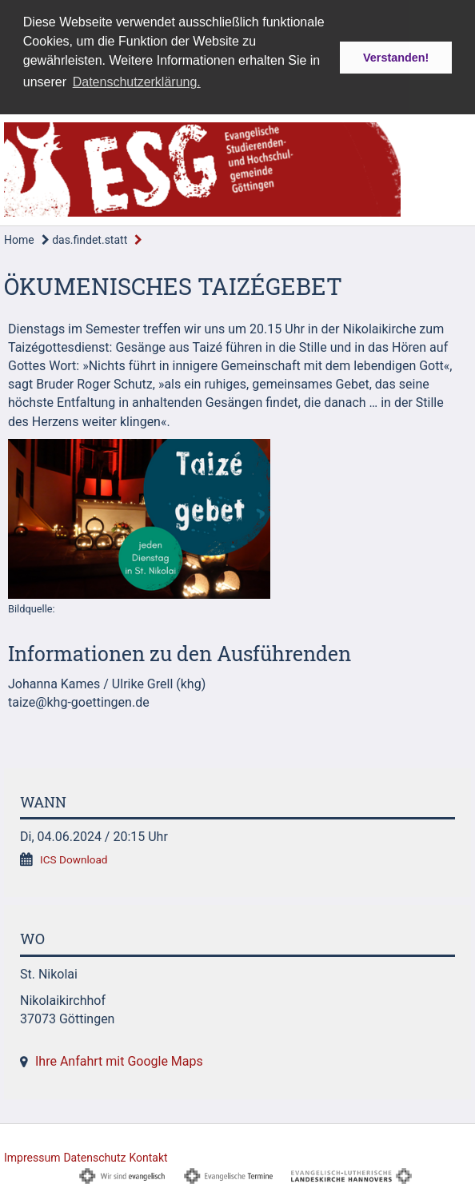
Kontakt (148, 1155)
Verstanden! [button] (396, 57)
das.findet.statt (85, 238)
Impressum (32, 1155)
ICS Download (74, 857)
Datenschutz (94, 1155)
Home (19, 238)
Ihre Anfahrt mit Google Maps (119, 1059)
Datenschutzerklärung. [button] (137, 82)
